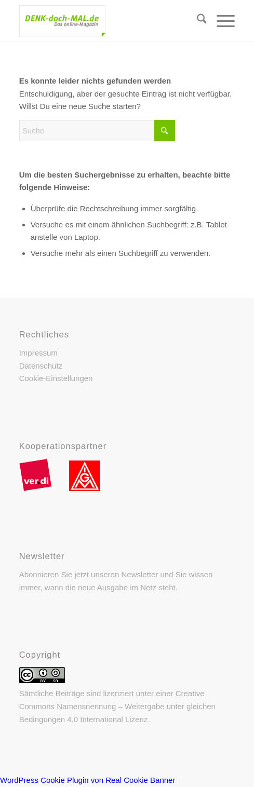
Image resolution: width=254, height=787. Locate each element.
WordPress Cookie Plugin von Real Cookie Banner (87, 780)
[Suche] (196, 21)
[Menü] (220, 21)
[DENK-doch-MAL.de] (105, 21)
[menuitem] (196, 21)
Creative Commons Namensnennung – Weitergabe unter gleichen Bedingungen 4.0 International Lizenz (117, 706)
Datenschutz (40, 365)
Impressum (38, 352)
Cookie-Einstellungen (56, 378)
